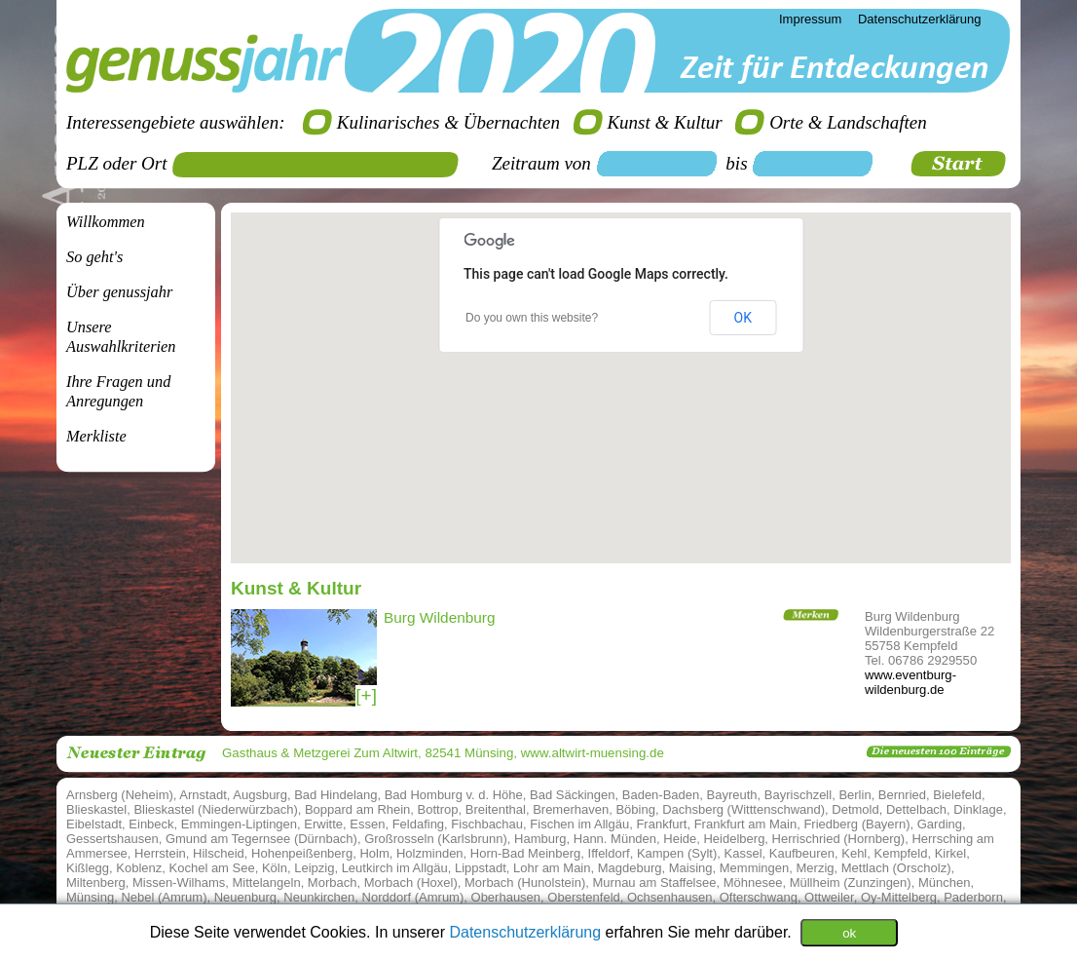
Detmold (855, 809)
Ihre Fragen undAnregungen (118, 391)
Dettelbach (916, 809)
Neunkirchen (318, 897)
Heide (679, 838)
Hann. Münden (615, 838)
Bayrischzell (798, 794)
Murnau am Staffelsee (655, 882)
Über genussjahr (119, 292)
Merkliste (96, 436)
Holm (374, 853)
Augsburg (260, 794)
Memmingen (755, 868)
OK (743, 318)
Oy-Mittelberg (899, 897)
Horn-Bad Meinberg (525, 853)
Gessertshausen (112, 838)
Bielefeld (957, 794)
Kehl (854, 853)
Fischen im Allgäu (579, 824)
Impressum (810, 19)
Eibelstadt (94, 824)
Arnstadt (202, 794)
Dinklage (978, 809)
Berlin (854, 794)
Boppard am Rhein (357, 809)
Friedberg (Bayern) (856, 824)
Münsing (90, 897)
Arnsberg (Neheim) (119, 794)
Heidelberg (733, 838)
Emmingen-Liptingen (239, 824)
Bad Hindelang (335, 794)
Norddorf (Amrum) (413, 897)
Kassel (743, 853)
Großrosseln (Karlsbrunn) (435, 838)
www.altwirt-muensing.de (592, 753)
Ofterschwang (759, 897)
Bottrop (438, 809)
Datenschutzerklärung (527, 931)
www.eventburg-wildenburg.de (910, 682)
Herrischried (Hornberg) (839, 838)
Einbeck (151, 824)
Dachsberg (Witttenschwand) (743, 809)
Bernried (902, 794)
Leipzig (314, 868)
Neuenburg (245, 897)
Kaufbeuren (802, 853)
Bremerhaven (571, 809)
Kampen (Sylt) (677, 853)
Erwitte (323, 824)
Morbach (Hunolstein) (524, 882)
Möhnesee (753, 882)
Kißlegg (87, 868)
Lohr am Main (551, 868)
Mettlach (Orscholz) (896, 868)
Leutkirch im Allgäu (395, 868)
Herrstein (160, 853)
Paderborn (973, 897)
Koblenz (139, 868)
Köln (274, 868)
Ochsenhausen (669, 897)
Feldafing (418, 824)
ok (849, 932)
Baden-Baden (661, 794)
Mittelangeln (267, 882)
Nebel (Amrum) (163, 897)
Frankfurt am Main (745, 824)
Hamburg (540, 838)
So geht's (94, 257)
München (944, 882)
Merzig (816, 868)
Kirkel (951, 853)
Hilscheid (218, 853)
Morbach (332, 882)
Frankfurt (661, 824)
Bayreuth (732, 794)
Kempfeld (901, 853)
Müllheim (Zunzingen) (850, 882)
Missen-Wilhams (178, 882)
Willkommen (105, 221)
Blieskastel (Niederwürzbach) (215, 809)
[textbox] (322, 164)
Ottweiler (829, 897)
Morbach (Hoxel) (411, 882)
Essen (367, 824)
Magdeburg (630, 868)
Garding (939, 824)
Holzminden (430, 853)
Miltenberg (96, 882)
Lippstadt (480, 868)
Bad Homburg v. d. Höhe (454, 794)
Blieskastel (96, 809)
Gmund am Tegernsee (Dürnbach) (261, 838)
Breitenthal (495, 809)
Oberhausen (506, 897)
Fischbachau (487, 824)
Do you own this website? (531, 318)
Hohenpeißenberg (302, 853)
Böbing (634, 809)
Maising (691, 868)
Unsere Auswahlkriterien (120, 337)
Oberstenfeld (583, 897)
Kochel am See (212, 868)
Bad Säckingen (572, 794)
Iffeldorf (609, 853)
